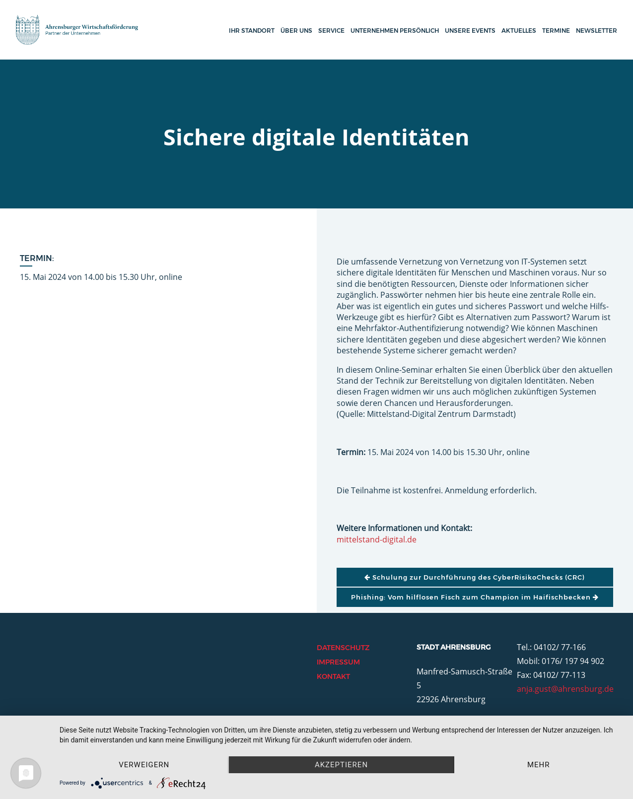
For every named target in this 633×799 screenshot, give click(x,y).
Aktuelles (518, 30)
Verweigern (144, 764)
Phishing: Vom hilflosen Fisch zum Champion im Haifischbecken (475, 597)
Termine (556, 30)
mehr (538, 764)
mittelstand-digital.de (377, 539)
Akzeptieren (341, 764)
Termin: (37, 258)
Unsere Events (470, 30)
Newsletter (596, 30)
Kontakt (333, 676)
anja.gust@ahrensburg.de (565, 688)
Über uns (296, 30)
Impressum (338, 662)
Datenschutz (343, 647)
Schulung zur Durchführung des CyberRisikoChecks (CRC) (474, 577)
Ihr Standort (252, 30)
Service (331, 30)
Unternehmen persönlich (395, 30)
